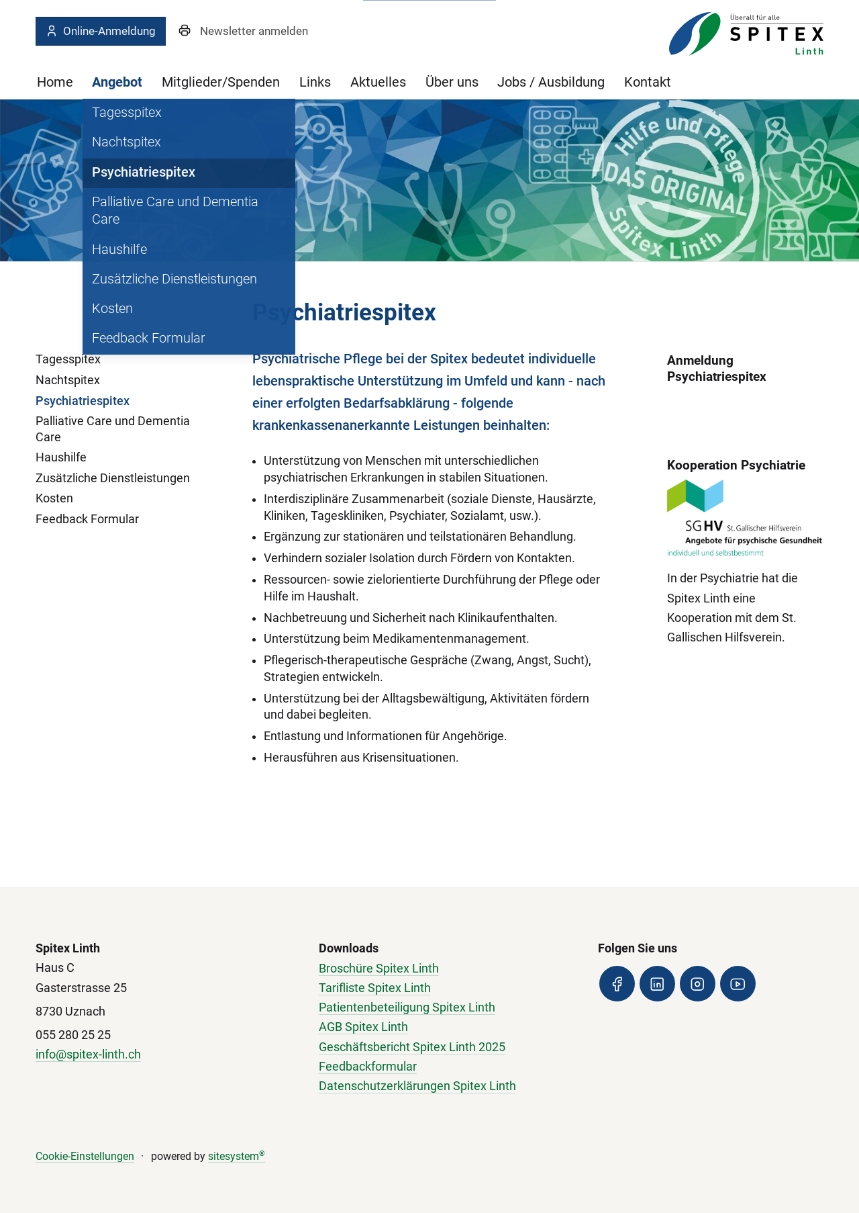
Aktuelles (378, 82)
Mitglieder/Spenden (221, 82)
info (46, 1054)
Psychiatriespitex (83, 401)
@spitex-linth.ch (98, 1054)
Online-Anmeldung (100, 31)
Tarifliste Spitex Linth (375, 988)
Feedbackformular (368, 1066)
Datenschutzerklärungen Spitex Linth (417, 1086)
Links (315, 82)
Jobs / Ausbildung (551, 82)
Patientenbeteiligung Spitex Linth (407, 1007)
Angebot (117, 82)
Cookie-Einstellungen (85, 1156)
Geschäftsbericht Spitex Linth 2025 (412, 1047)
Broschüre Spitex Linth (379, 968)
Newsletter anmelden (254, 31)
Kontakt (647, 82)
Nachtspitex (68, 380)
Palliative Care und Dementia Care (113, 428)
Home (55, 82)
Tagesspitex (68, 359)
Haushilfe (61, 457)
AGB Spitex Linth (363, 1027)
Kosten (54, 498)
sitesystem (236, 1156)
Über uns (451, 82)
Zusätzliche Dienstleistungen (113, 478)
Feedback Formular (87, 519)
